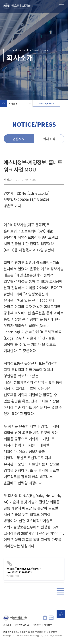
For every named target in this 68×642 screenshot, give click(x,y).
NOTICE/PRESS (46, 103)
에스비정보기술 (16, 6)
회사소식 (49, 138)
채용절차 (37, 624)
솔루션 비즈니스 (22, 624)
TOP (61, 615)
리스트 (60, 591)
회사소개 (20, 103)
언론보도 (19, 138)
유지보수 (48, 624)
